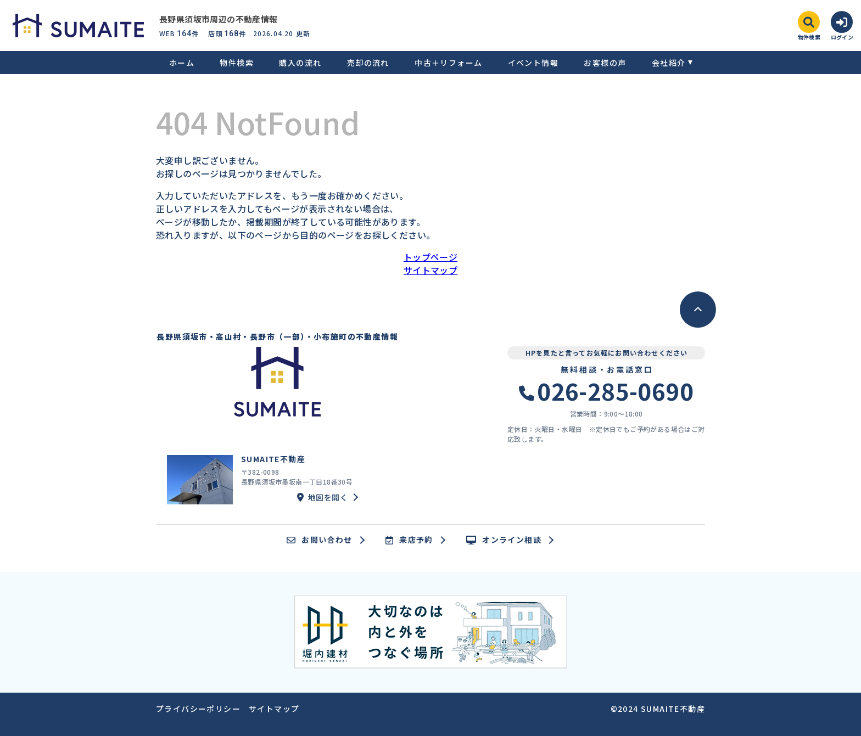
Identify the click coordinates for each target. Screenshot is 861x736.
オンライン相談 (503, 540)
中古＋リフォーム (448, 62)
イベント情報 (533, 62)
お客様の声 (605, 62)
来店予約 (409, 540)
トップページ (430, 256)
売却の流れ (368, 62)
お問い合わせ (320, 540)
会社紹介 (669, 62)
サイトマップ (430, 270)
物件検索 (237, 62)
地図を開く (322, 497)
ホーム (181, 62)
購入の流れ (300, 62)
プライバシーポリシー (198, 708)
